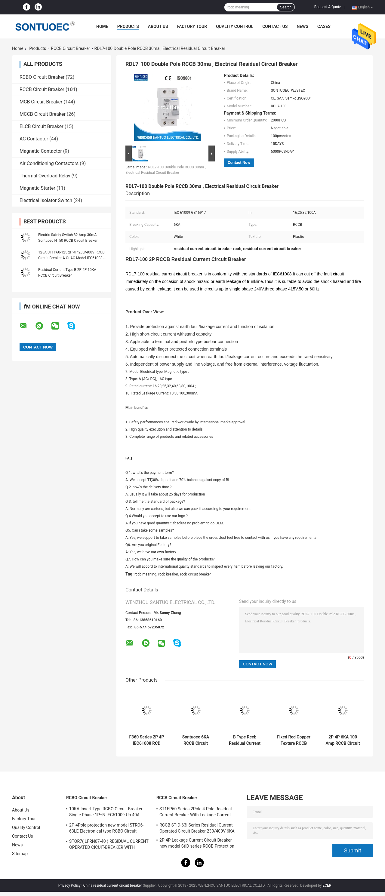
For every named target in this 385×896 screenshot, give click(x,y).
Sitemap (20, 853)
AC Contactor (34, 139)
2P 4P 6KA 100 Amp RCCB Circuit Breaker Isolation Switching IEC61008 (343, 740)
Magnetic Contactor (41, 151)
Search (285, 7)
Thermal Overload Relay (45, 176)
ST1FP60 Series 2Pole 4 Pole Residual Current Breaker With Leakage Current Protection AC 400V (195, 812)
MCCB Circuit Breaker (43, 114)
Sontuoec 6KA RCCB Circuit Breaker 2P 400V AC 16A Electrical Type (195, 740)
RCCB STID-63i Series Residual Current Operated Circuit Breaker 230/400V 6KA (197, 828)
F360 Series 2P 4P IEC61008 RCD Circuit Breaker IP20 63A (146, 740)
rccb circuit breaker (195, 574)
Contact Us (275, 26)
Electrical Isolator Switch (46, 200)
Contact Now (239, 162)
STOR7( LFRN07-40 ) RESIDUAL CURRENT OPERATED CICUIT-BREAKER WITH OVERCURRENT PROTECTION (109, 845)
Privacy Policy (69, 885)
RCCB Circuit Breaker (70, 48)
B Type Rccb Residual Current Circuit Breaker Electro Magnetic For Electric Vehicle (244, 740)
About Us (158, 26)
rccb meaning (145, 574)
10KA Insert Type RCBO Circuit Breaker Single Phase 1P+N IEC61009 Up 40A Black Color (106, 812)
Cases (324, 26)
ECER (326, 885)
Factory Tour (192, 26)
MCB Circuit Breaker (41, 102)
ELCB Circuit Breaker (41, 126)
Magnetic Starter (37, 188)
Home (102, 26)
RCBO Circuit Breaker (42, 77)
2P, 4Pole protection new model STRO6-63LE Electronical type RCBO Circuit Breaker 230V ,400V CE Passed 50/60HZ (107, 829)
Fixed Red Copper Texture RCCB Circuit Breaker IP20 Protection (293, 740)
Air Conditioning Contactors (49, 163)
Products (128, 26)
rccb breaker (168, 574)
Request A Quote (327, 7)
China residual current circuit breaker (112, 885)
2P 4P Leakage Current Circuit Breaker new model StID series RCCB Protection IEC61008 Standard (196, 844)
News (302, 26)
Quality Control (234, 26)
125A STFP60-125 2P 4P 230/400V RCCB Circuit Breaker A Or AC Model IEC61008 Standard (71, 258)
